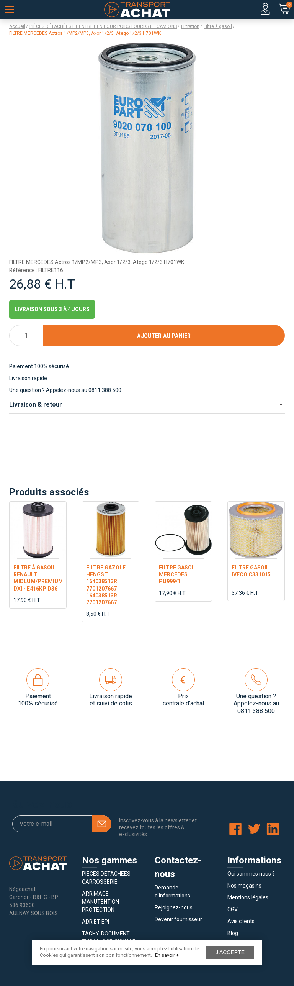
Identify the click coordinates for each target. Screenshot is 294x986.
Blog (232, 933)
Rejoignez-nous (174, 907)
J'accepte (230, 952)
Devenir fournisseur (178, 919)
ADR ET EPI (95, 922)
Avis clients (241, 921)
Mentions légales (247, 897)
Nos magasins (244, 886)
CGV (232, 909)
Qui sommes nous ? (251, 874)
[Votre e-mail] (61, 823)
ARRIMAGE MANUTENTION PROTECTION (100, 902)
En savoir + (167, 955)
